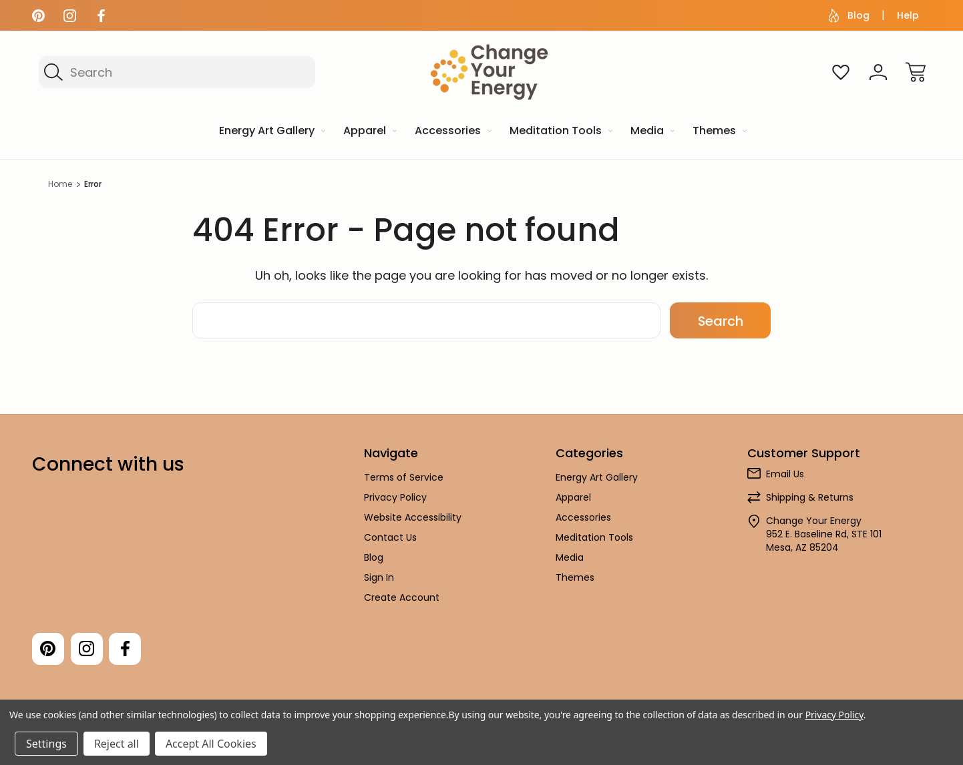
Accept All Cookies (211, 743)
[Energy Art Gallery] (271, 132)
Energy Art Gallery (597, 477)
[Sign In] (878, 72)
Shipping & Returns (809, 497)
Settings (46, 743)
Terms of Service (403, 477)
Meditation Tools (594, 537)
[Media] (651, 132)
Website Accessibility (412, 517)
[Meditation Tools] (560, 132)
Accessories (583, 517)
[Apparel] (369, 132)
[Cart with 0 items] (915, 72)
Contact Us (390, 537)
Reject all (116, 743)
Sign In (379, 577)
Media (570, 557)
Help (908, 15)
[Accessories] (452, 132)
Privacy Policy (395, 497)
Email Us (785, 474)
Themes (575, 577)
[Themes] (719, 132)
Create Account (401, 597)
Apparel (573, 497)
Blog (849, 16)
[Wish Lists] (840, 72)
